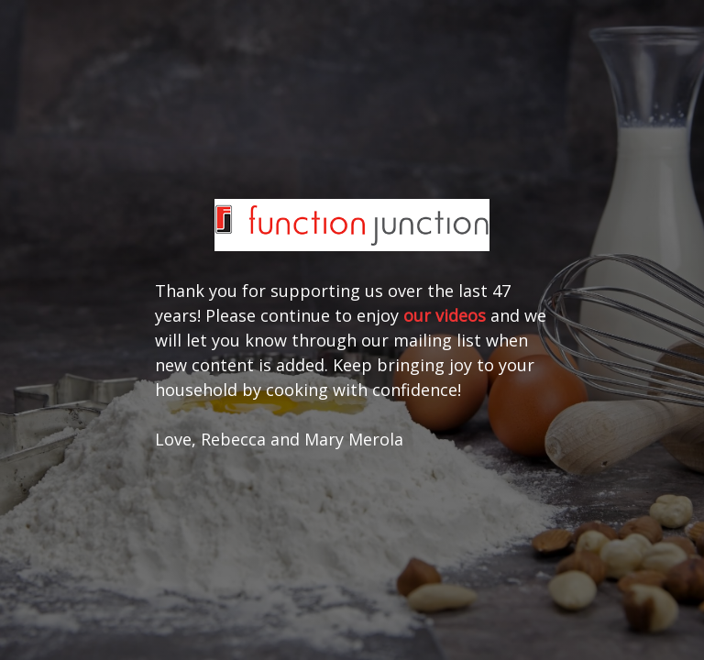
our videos (444, 315)
